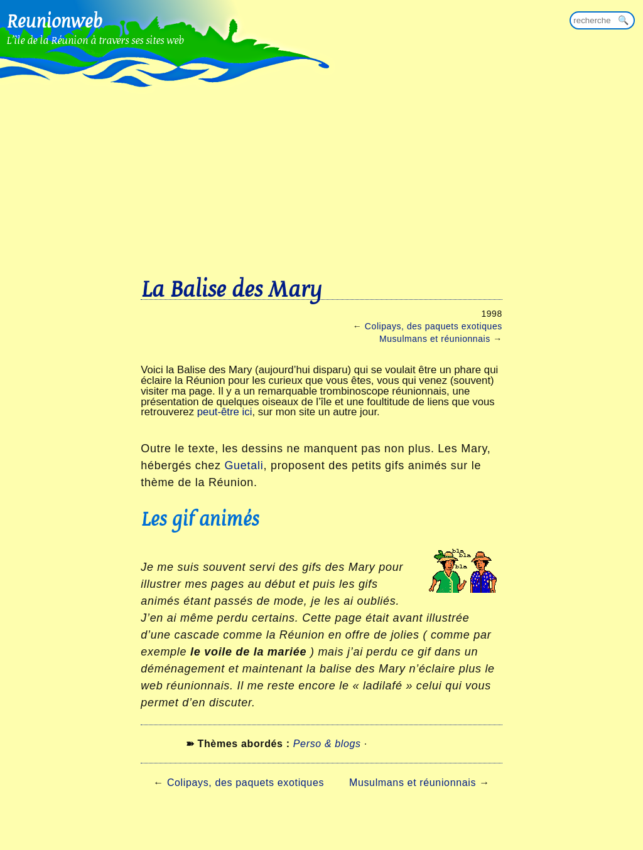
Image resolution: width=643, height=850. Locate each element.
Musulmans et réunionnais (434, 339)
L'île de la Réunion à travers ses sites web (95, 40)
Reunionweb (54, 21)
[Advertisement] (321, 157)
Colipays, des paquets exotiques (433, 326)
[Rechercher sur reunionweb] (602, 20)
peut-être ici (224, 412)
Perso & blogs (327, 743)
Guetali (243, 465)
